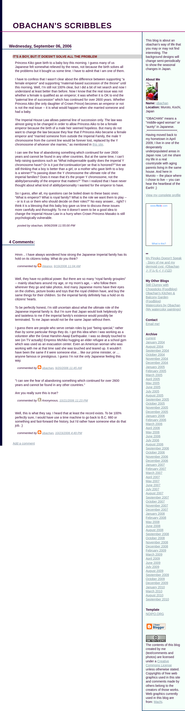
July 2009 (152, 567)
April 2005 (153, 379)
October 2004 (155, 354)
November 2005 (157, 407)
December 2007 (157, 509)
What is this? (159, 243)
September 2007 (157, 497)
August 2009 (154, 571)
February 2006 (156, 420)
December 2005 (157, 412)
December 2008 (157, 546)
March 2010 (154, 591)
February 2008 (156, 517)
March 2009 (154, 554)
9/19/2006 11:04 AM (67, 266)
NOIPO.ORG (155, 614)
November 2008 (157, 542)
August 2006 (154, 444)
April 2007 (153, 477)
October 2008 (155, 538)
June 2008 (153, 526)
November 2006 (157, 456)
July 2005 (152, 391)
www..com (158, 205)
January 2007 (155, 465)
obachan (48, 368)
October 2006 (155, 452)
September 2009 (157, 575)
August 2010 (154, 595)
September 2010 (157, 599)
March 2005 (154, 375)
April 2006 (153, 428)
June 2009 (153, 563)
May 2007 (152, 481)
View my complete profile (163, 195)
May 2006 (152, 432)
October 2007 (155, 501)
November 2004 (157, 358)
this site (97, 144)
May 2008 (152, 522)
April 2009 (153, 558)
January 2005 (155, 367)
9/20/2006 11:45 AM (68, 368)
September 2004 (157, 350)
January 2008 (155, 513)
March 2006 (154, 424)
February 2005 (156, 371)
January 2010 (155, 587)
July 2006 (152, 440)
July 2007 (152, 489)
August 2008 (154, 530)
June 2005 (153, 387)
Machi (158, 702)
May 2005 (152, 383)
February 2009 (156, 550)
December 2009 (157, 583)
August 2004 (154, 346)
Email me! (153, 324)
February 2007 (156, 469)
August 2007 (154, 493)
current (151, 338)
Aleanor (47, 266)
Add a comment (24, 443)
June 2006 (153, 436)
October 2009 (155, 579)
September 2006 (157, 448)
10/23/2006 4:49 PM (68, 433)
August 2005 (154, 395)
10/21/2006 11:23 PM (73, 400)
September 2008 (157, 534)
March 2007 (154, 473)
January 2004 (155, 342)
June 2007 (153, 485)
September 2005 (157, 399)
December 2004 (157, 362)
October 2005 (155, 403)
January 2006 (155, 416)
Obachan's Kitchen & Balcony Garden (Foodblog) (160, 297)
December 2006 (157, 460)
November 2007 (157, 505)
